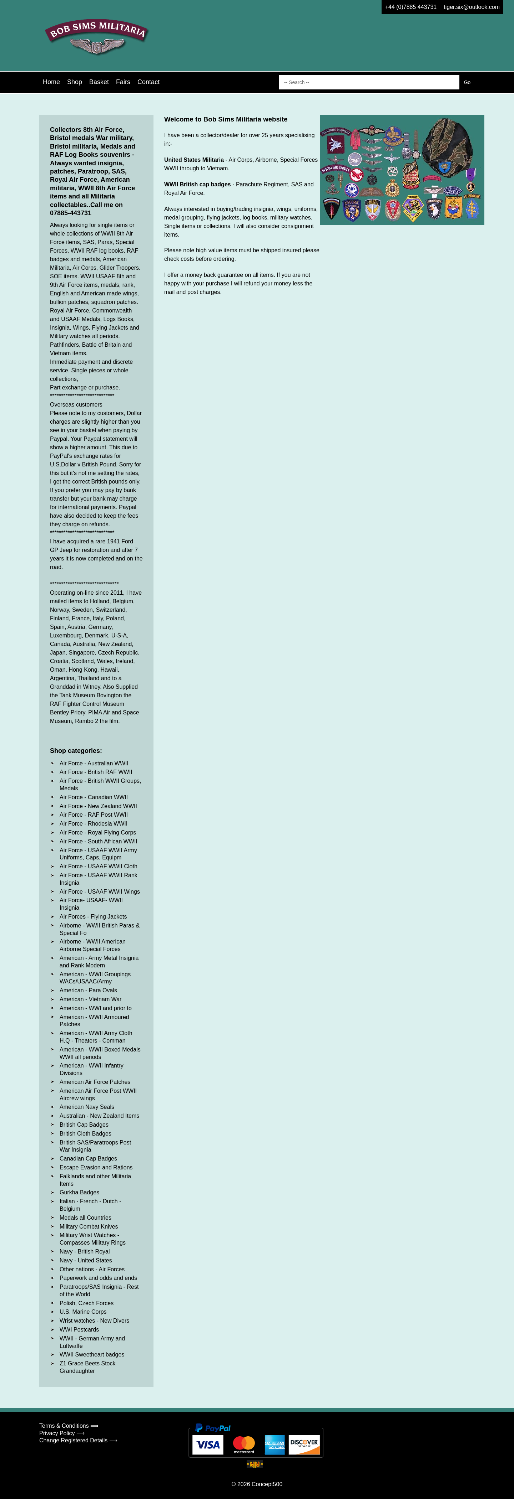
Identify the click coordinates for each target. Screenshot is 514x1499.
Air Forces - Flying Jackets (93, 917)
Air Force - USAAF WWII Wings (100, 892)
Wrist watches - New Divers (94, 1321)
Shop (74, 82)
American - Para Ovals (88, 990)
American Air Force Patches (95, 1082)
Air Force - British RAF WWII (96, 772)
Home (51, 82)
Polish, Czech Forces (87, 1303)
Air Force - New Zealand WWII (98, 806)
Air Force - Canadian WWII (94, 797)
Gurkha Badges (79, 1192)
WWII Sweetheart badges (92, 1354)
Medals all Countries (85, 1218)
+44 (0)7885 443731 (411, 7)
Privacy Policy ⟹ (62, 1433)
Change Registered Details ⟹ (78, 1440)
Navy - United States (86, 1260)
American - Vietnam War (90, 999)
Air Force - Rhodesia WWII (93, 824)
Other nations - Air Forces (92, 1269)
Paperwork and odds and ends (98, 1278)
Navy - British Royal (85, 1252)
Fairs (123, 82)
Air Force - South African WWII (98, 841)
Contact (148, 82)
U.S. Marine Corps (83, 1312)
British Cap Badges (84, 1125)
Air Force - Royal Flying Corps (98, 832)
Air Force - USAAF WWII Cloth (98, 866)
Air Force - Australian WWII (94, 763)
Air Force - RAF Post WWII (94, 815)
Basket (99, 82)
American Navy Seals (87, 1107)
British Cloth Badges (85, 1134)
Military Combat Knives (89, 1227)
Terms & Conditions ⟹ (69, 1426)
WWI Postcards (79, 1330)
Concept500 (267, 1484)
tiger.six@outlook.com (472, 7)
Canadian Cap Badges (88, 1159)
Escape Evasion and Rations (96, 1167)
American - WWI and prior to (96, 1008)
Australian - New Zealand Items (99, 1116)
